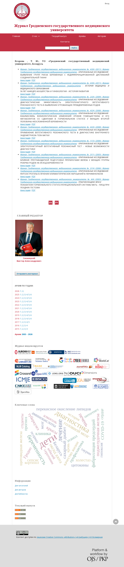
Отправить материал (27, 273)
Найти (74, 48)
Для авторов (20, 489)
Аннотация (25, 80)
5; (29, 294)
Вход (107, 3)
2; (23, 291)
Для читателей (21, 485)
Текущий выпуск (59, 36)
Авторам (102, 36)
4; (27, 294)
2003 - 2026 (27, 334)
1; (21, 291)
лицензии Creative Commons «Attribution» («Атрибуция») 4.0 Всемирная (70, 537)
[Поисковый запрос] (57, 47)
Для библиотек (21, 494)
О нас (35, 36)
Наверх (116, 532)
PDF (33, 80)
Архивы (82, 36)
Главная (16, 36)
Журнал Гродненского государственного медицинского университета (62, 28)
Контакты (65, 41)
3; (25, 294)
